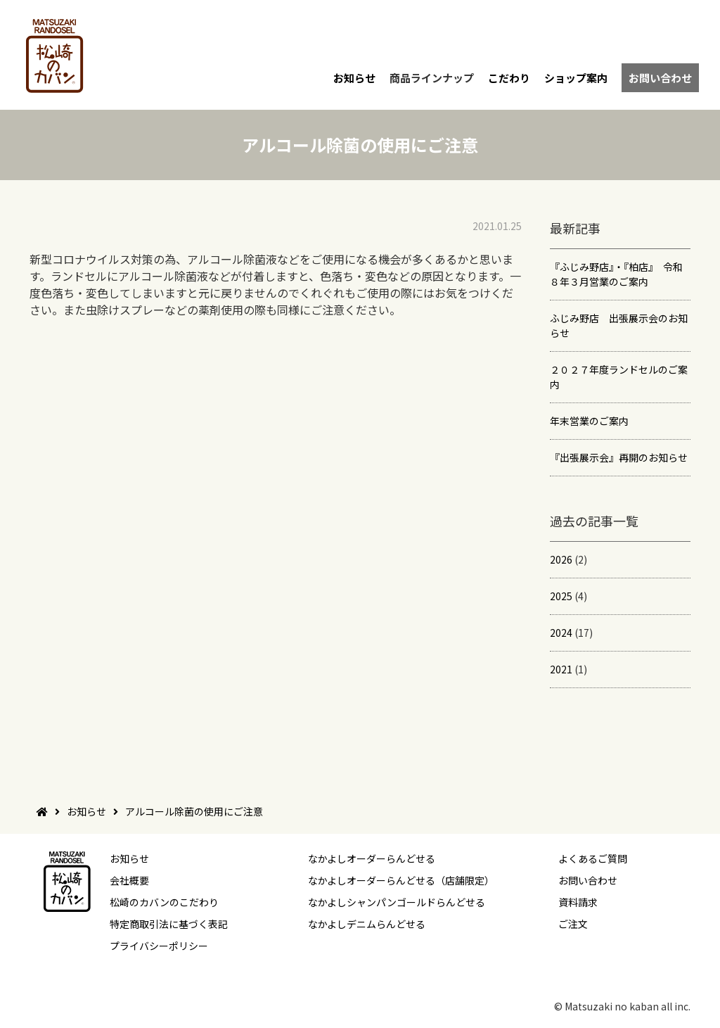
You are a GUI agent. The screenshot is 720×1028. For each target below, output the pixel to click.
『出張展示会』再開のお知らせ (619, 457)
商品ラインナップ (432, 77)
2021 (561, 669)
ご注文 (573, 924)
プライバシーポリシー (159, 946)
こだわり (509, 77)
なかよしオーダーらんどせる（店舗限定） (401, 880)
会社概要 (129, 880)
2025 (561, 596)
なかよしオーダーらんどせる (371, 858)
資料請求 (578, 902)
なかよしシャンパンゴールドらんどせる (396, 902)
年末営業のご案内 (589, 421)
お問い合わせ (660, 77)
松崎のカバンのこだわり (164, 902)
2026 (561, 559)
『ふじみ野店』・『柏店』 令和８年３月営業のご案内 (616, 274)
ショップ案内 (576, 77)
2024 (561, 633)
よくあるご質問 (592, 858)
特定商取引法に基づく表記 (169, 924)
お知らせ (354, 77)
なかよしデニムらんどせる (366, 924)
